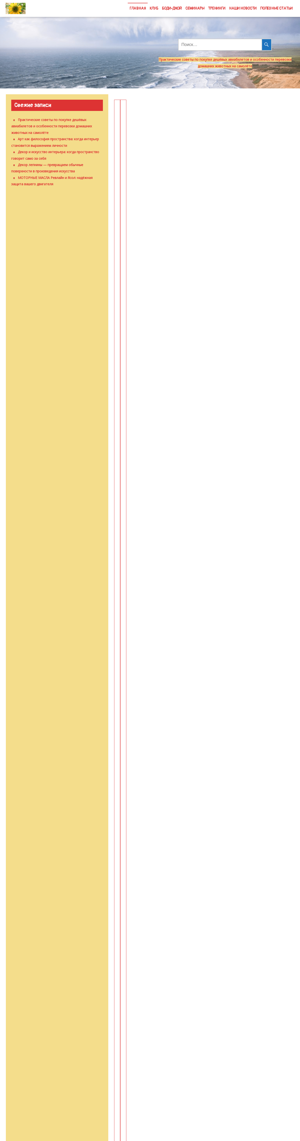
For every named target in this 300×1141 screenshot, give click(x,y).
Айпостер (223, 808)
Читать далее (156, 230)
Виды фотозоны (143, 808)
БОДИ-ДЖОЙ (172, 8)
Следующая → (224, 991)
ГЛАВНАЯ (138, 8)
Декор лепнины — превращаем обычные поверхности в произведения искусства (243, 284)
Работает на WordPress (133, 1132)
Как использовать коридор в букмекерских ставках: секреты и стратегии (156, 612)
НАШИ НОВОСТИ (242, 8)
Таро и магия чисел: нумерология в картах (242, 419)
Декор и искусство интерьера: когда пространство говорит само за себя (153, 279)
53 (194, 991)
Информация (221, 439)
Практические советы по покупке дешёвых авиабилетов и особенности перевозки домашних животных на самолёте (155, 131)
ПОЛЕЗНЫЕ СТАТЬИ (276, 8)
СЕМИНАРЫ (194, 8)
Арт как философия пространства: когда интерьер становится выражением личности (244, 122)
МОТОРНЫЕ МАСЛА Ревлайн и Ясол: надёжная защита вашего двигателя (148, 428)
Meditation (178, 1132)
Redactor (189, 245)
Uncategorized (132, 167)
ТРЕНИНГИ (216, 8)
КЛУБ (154, 8)
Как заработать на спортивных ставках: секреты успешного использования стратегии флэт (241, 616)
